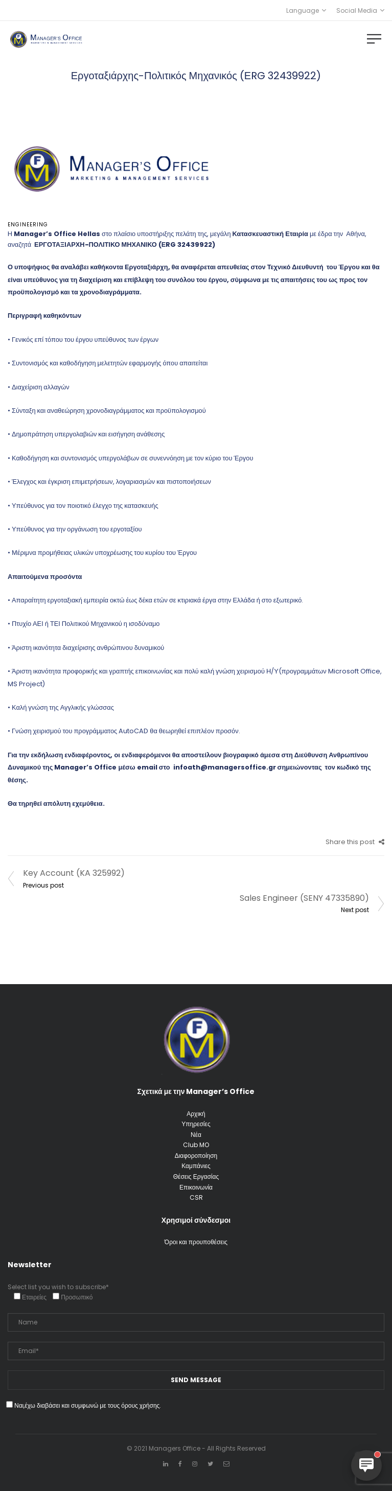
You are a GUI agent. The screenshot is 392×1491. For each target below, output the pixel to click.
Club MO (196, 1144)
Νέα (196, 1134)
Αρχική (196, 1113)
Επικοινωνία (196, 1187)
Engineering (28, 224)
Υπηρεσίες (195, 1124)
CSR (196, 1197)
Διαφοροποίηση (196, 1155)
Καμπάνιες (196, 1165)
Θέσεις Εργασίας (196, 1176)
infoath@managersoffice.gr (224, 767)
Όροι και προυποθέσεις (196, 1242)
